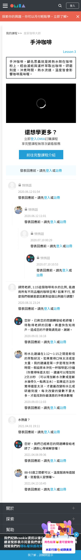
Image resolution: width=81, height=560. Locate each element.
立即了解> (61, 16)
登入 (72, 5)
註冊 (59, 170)
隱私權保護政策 (31, 545)
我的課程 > (13, 33)
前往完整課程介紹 (41, 154)
